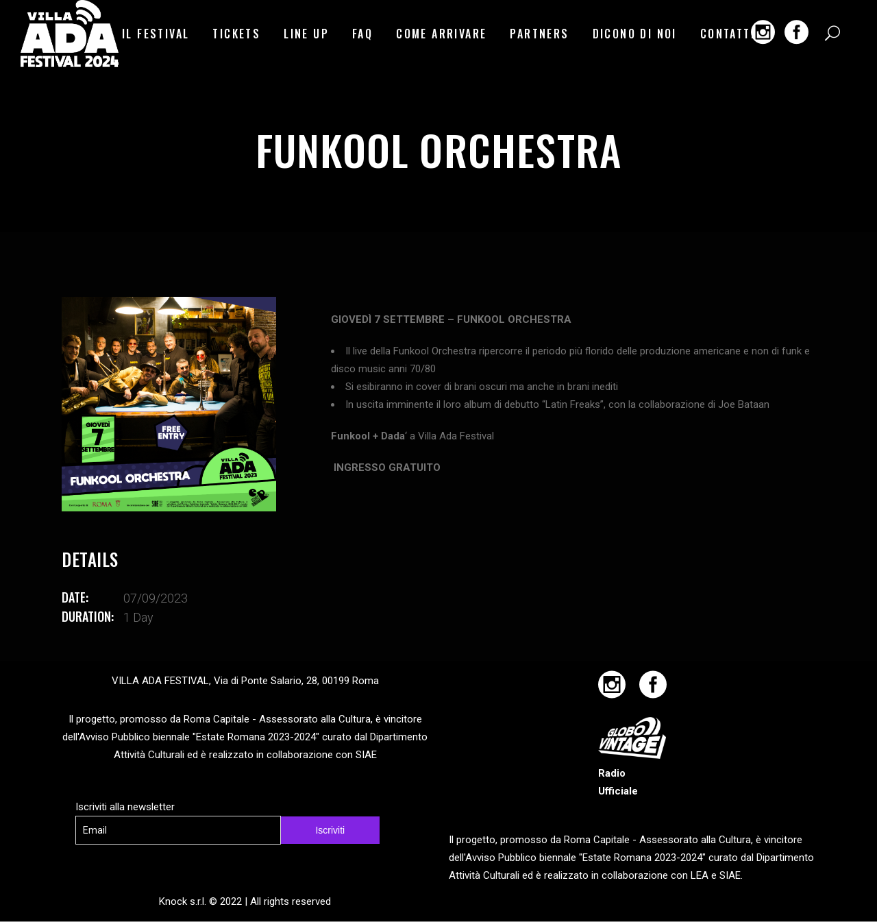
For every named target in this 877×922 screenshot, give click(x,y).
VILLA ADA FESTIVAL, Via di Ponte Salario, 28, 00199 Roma (245, 681)
